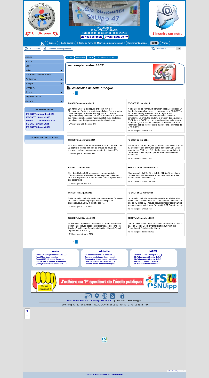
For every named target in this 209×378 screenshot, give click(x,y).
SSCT (154, 43)
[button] (104, 339)
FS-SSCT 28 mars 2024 (38, 127)
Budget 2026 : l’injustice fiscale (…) (50, 259)
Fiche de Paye (86, 43)
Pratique (43, 83)
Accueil (69, 57)
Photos (164, 43)
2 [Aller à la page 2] (76, 93)
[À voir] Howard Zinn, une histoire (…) (51, 264)
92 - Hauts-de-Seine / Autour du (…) (148, 264)
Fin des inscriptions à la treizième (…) (100, 255)
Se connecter (34, 49)
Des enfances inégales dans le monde (100, 257)
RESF (154, 251)
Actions (28, 61)
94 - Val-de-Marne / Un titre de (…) (147, 257)
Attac (55, 251)
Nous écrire (91, 36)
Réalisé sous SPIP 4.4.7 (78, 300)
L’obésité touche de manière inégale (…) (101, 264)
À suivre (43, 101)
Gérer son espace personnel (59, 49)
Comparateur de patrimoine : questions (101, 259)
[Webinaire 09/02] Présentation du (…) (51, 255)
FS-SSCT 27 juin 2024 (37, 124)
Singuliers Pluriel (43, 97)
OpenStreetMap (173, 371)
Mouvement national (137, 43)
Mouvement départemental (110, 43)
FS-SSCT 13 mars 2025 (38, 117)
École (43, 66)
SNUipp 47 (43, 88)
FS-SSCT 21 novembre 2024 (41, 120)
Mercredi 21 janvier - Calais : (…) (147, 261)
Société (43, 92)
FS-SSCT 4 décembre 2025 (40, 114)
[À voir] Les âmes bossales (47, 257)
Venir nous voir (116, 36)
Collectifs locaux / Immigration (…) (148, 255)
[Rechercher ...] (163, 48)
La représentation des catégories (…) (100, 261)
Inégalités (104, 251)
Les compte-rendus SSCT (106, 57)
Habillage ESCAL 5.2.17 (102, 300)
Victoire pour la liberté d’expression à (51, 261)
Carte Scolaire (68, 43)
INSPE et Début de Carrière (43, 75)
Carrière (52, 43)
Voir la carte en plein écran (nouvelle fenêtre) (105, 374)
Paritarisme (80, 57)
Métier (43, 70)
